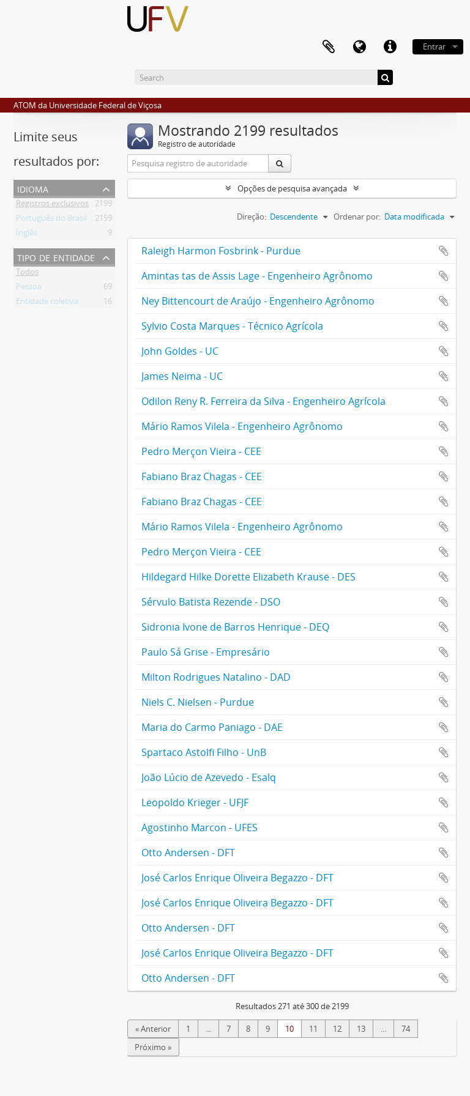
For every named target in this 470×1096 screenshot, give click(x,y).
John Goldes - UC (179, 351)
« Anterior (153, 1028)
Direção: (251, 216)
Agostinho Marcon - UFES (199, 827)
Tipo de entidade (56, 256)
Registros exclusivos (52, 205)
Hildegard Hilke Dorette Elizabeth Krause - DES (248, 576)
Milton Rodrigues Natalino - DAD (216, 677)
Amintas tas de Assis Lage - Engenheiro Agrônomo (257, 276)
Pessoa (29, 288)
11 (313, 1028)
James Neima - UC (182, 376)
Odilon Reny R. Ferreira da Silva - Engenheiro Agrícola (263, 401)
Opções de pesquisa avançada (292, 188)
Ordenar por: (357, 216)
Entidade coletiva (47, 303)
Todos (27, 274)
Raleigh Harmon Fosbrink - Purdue (220, 250)
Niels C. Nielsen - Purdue (197, 702)
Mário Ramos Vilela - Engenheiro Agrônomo (242, 426)
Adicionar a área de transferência (444, 251)
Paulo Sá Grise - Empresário (205, 652)
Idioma (32, 188)
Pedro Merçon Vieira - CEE (201, 451)
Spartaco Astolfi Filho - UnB (203, 752)
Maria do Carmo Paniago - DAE (212, 727)
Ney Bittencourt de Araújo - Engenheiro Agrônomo (258, 301)
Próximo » (153, 1047)
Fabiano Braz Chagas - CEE (201, 476)
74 (405, 1028)
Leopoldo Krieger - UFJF (194, 802)
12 (337, 1028)
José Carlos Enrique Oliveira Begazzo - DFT (237, 877)
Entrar (434, 46)
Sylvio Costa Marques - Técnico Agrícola (232, 326)
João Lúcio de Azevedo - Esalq (208, 777)
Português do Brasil (51, 220)
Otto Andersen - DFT (188, 852)
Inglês (26, 234)
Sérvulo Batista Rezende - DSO (210, 602)
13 (361, 1028)
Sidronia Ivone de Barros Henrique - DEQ (235, 627)
